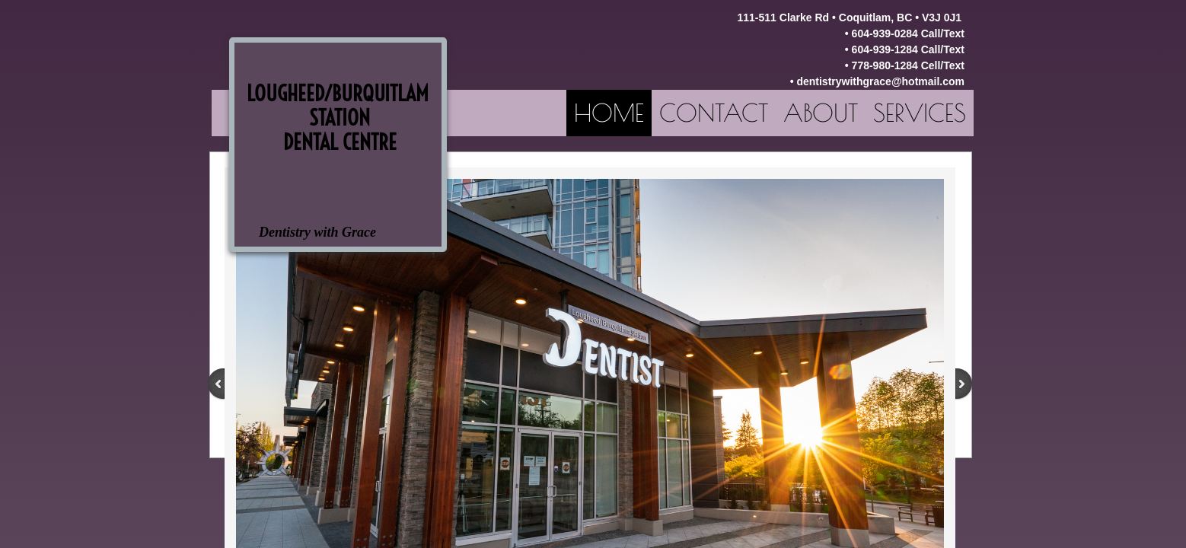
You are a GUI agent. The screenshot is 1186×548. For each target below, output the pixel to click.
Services (919, 112)
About (820, 112)
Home (609, 112)
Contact (713, 112)
